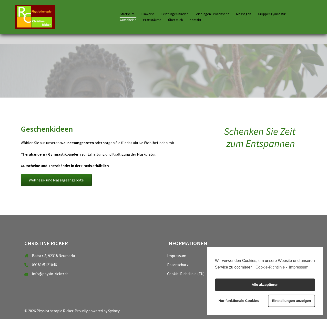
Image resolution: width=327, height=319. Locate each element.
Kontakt (195, 20)
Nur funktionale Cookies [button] (238, 301)
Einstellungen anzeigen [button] (291, 301)
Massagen (243, 14)
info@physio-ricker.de (50, 273)
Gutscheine (128, 20)
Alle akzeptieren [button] (265, 285)
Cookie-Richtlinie (270, 267)
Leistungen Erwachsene (212, 14)
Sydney (114, 310)
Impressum (176, 255)
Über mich (175, 20)
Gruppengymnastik (272, 14)
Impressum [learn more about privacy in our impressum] (298, 267)
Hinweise (148, 14)
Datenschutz (178, 264)
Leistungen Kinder (175, 14)
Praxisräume (152, 20)
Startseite (127, 14)
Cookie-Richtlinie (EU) (185, 273)
